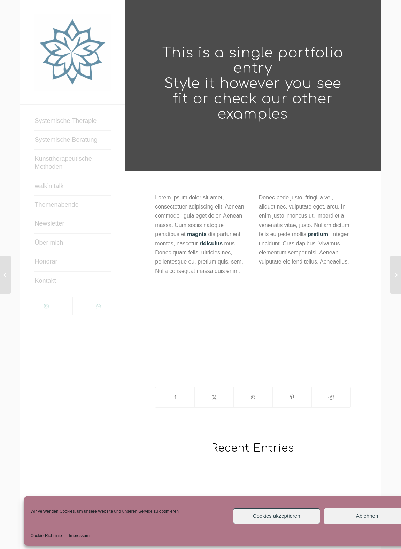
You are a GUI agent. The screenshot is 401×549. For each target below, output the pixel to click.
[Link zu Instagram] (46, 306)
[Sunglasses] (395, 275)
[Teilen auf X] (214, 397)
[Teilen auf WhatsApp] (253, 397)
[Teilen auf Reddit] (331, 397)
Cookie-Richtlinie (46, 535)
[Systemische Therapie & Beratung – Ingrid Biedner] (72, 52)
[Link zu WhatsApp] (98, 306)
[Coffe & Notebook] (5, 275)
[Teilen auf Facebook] (174, 397)
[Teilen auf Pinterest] (292, 397)
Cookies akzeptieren (276, 516)
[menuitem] (72, 121)
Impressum (79, 535)
